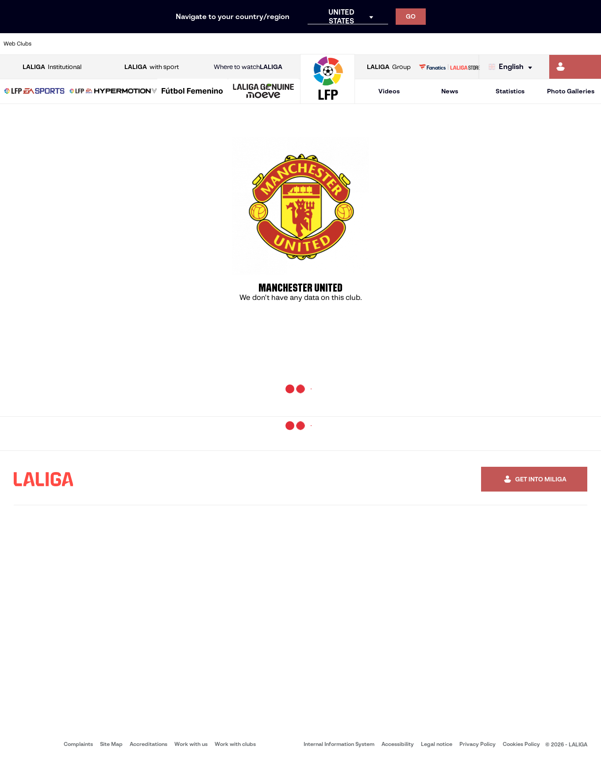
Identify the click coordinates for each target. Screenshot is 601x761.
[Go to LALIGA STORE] (449, 67)
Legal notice (436, 744)
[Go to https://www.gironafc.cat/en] (251, 43)
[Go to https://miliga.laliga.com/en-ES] (575, 67)
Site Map (111, 744)
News (449, 91)
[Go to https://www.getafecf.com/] (223, 43)
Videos (389, 91)
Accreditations (148, 744)
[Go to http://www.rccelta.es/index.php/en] (336, 43)
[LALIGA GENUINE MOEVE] (263, 91)
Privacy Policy (477, 744)
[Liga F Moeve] (192, 91)
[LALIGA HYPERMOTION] (113, 91)
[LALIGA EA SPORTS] (34, 92)
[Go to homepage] (327, 100)
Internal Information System (339, 744)
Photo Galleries (570, 91)
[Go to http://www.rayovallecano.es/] (307, 43)
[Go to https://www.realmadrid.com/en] (449, 43)
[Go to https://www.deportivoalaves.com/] (138, 43)
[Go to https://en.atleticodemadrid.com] (81, 43)
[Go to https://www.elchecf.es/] (166, 43)
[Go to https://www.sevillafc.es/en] (534, 43)
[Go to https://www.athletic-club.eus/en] (53, 43)
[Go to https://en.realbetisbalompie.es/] (421, 43)
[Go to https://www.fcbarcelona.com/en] (194, 43)
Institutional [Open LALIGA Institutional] (52, 67)
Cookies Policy (521, 744)
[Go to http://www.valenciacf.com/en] (562, 43)
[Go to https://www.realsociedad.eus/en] (505, 43)
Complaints (78, 744)
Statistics (510, 91)
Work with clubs (235, 744)
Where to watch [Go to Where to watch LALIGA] (248, 67)
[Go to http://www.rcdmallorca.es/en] (392, 43)
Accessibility (397, 744)
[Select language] (512, 67)
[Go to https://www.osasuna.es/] (109, 43)
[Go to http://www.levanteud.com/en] (279, 43)
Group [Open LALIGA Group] (389, 67)
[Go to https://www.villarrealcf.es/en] (590, 43)
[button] (34, 91)
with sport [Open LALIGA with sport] (151, 67)
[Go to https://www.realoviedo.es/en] (477, 43)
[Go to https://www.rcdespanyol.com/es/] (364, 43)
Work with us (191, 744)
